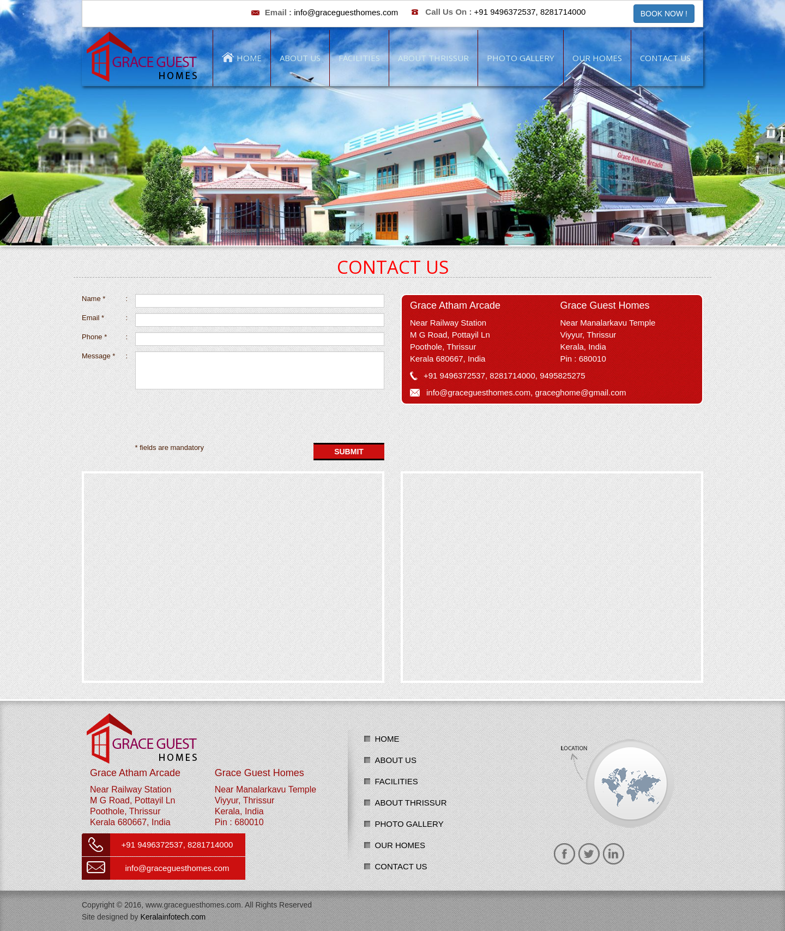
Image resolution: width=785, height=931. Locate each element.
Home (387, 738)
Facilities (396, 781)
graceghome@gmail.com (580, 392)
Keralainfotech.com (173, 916)
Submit (349, 451)
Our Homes (400, 845)
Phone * (104, 337)
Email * (104, 318)
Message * (104, 356)
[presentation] (156, 416)
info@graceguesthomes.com (346, 12)
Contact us (401, 866)
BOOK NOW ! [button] (664, 13)
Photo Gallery (409, 823)
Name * (104, 299)
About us (395, 760)
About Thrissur (411, 802)
